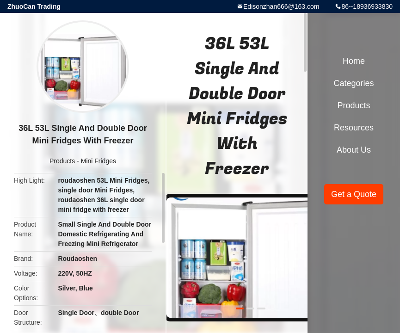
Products (62, 161)
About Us (354, 149)
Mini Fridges (98, 161)
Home (354, 61)
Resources (354, 127)
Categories (353, 83)
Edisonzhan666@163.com (281, 6)
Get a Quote (353, 194)
